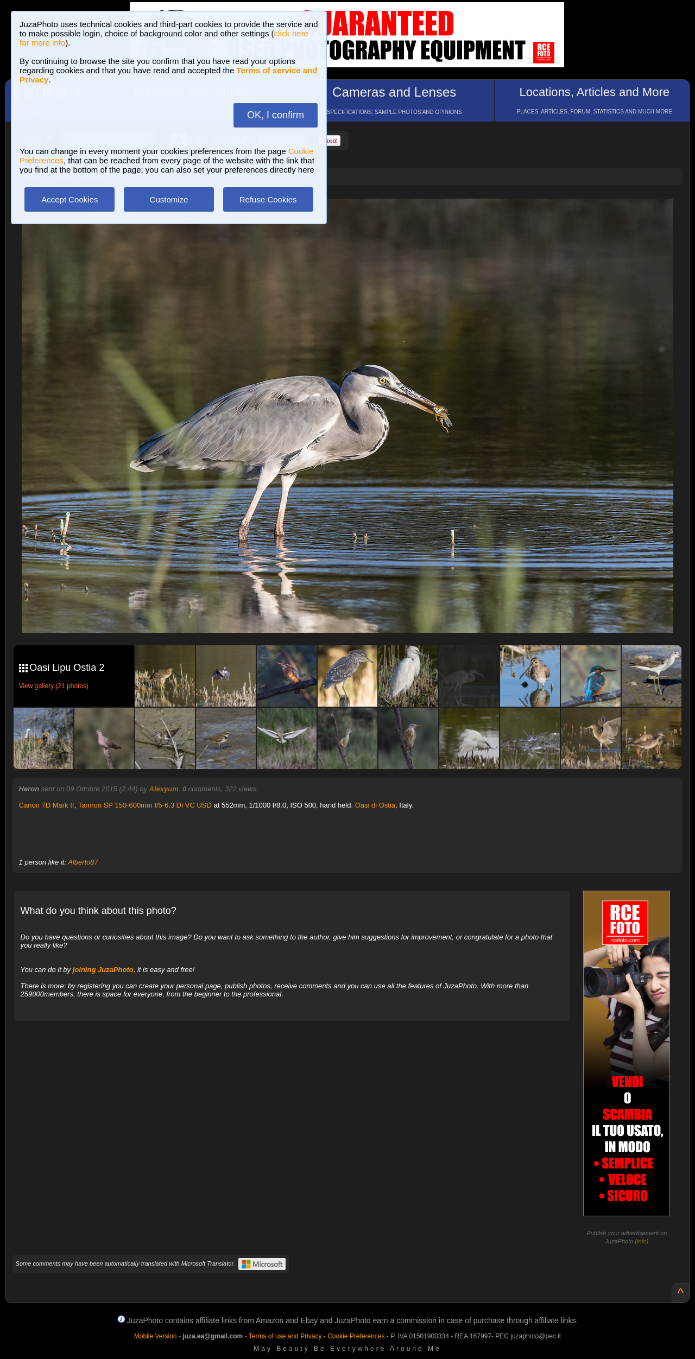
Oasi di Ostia (375, 805)
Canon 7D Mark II (46, 805)
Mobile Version (155, 1336)
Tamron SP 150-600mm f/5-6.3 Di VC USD (145, 805)
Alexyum (164, 789)
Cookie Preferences (355, 1336)
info (642, 1241)
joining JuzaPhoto (103, 970)
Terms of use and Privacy (285, 1336)
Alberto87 (83, 862)
